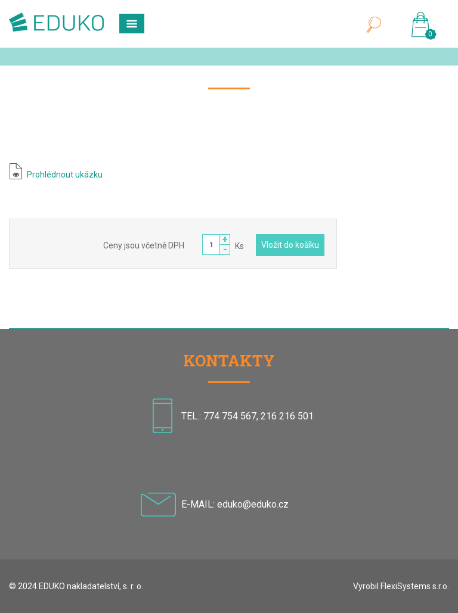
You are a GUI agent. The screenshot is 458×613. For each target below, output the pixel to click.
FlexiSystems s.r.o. (414, 586)
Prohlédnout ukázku (65, 174)
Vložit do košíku (290, 245)
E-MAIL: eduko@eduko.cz (235, 504)
